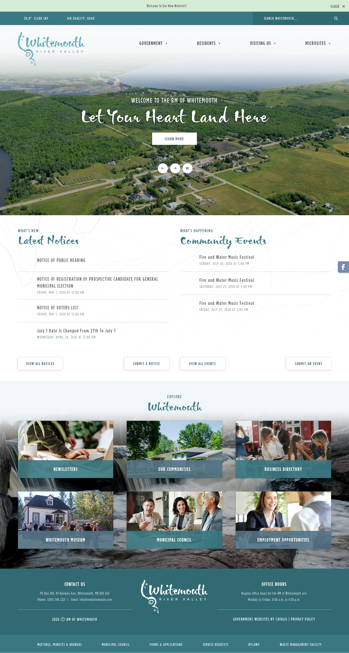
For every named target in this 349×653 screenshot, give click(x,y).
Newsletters (66, 470)
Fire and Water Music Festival (227, 258)
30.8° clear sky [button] (36, 18)
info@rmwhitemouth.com (96, 600)
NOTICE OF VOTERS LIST (57, 308)
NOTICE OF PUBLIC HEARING (61, 261)
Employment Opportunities (283, 541)
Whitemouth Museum (66, 541)
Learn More (174, 138)
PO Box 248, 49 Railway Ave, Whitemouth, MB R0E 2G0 (74, 594)
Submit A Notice (146, 365)
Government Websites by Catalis (260, 620)
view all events (202, 365)
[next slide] (175, 169)
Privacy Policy (303, 620)
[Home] (107, 42)
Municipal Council (174, 541)
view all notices (40, 365)
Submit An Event (309, 365)
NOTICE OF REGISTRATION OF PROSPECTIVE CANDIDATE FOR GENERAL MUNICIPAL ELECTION (97, 284)
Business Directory (283, 470)
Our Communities (174, 470)
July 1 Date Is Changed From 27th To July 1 (76, 331)
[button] (335, 18)
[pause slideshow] (187, 169)
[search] (295, 18)
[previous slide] (163, 169)
